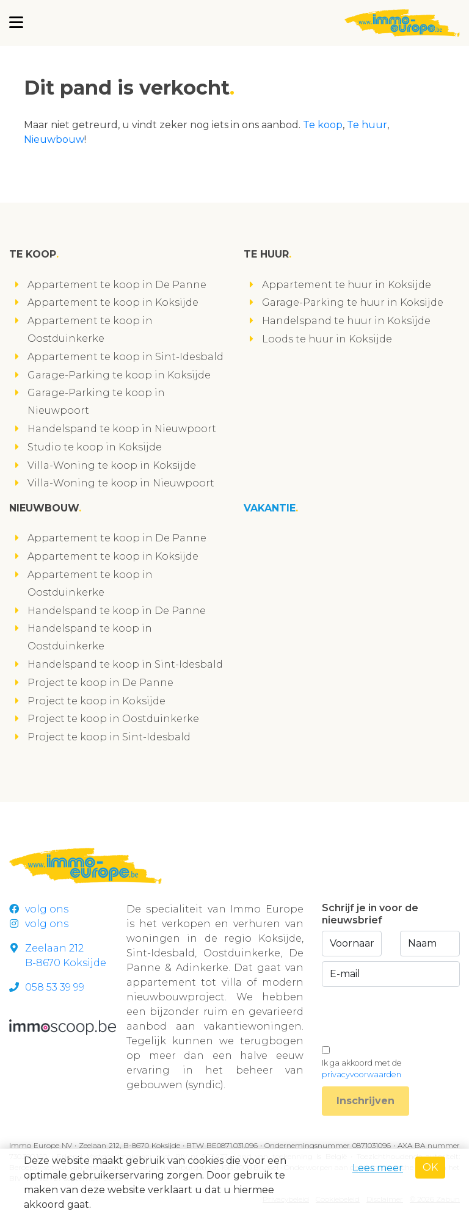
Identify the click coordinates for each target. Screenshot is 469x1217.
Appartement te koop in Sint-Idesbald (125, 357)
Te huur (367, 125)
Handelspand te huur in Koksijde (346, 321)
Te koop (323, 125)
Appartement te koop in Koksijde (112, 302)
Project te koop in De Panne (100, 682)
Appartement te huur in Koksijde (346, 285)
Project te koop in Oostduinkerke (113, 718)
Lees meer (377, 1168)
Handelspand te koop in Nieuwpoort (121, 429)
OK (430, 1167)
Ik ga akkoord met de (362, 1068)
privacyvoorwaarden (361, 1074)
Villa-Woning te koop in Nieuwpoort (120, 483)
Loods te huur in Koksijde (327, 339)
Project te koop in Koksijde (96, 701)
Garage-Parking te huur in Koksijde (352, 302)
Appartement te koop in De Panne (116, 285)
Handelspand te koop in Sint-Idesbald (125, 664)
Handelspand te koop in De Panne (116, 610)
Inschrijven (365, 1101)
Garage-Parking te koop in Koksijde (119, 375)
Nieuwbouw (54, 139)
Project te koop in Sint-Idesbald (109, 737)
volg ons (38, 909)
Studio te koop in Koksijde (94, 447)
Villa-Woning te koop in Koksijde (111, 465)
